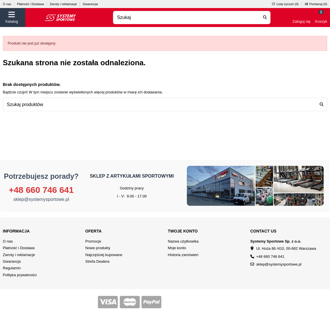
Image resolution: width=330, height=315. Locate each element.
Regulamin (12, 268)
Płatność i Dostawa (31, 4)
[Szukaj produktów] (321, 104)
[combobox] (191, 17)
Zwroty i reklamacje (64, 4)
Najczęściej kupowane (103, 255)
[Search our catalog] (264, 17)
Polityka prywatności (20, 275)
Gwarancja (90, 4)
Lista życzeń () (286, 4)
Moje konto (177, 248)
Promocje (93, 241)
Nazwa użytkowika (183, 241)
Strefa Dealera (97, 261)
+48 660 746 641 (41, 190)
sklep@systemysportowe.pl (41, 199)
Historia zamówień (183, 255)
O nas (7, 4)
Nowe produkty (97, 248)
